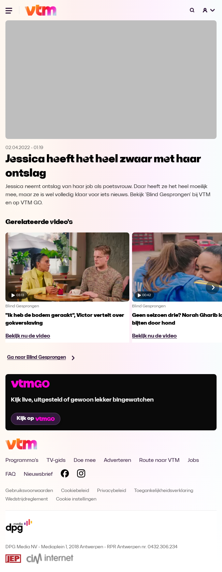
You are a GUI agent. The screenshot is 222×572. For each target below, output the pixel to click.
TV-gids (56, 460)
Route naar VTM (159, 460)
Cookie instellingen (76, 499)
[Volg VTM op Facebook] (65, 474)
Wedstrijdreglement (26, 499)
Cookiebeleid (75, 490)
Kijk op (36, 418)
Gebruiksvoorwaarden (29, 490)
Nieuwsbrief (38, 474)
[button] (209, 10)
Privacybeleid (111, 490)
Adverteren (117, 460)
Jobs (193, 460)
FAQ (10, 474)
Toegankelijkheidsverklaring (163, 490)
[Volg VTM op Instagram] (81, 474)
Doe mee (85, 460)
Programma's (21, 460)
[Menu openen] (9, 10)
